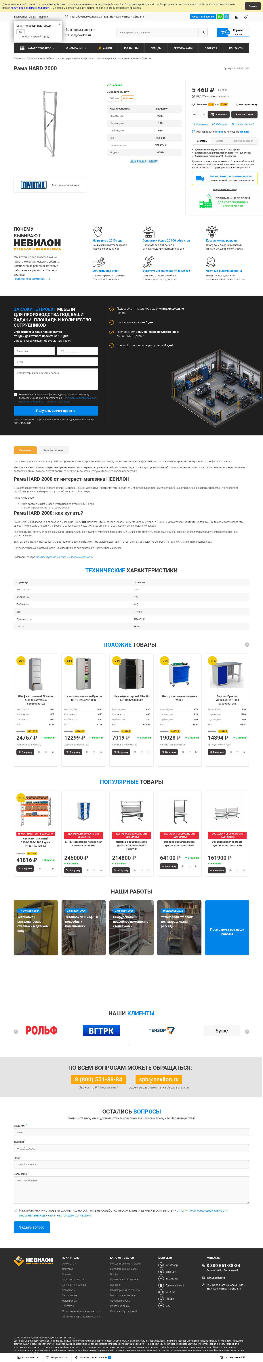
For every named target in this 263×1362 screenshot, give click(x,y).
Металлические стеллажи (125, 1263)
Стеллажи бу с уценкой (123, 1311)
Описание (25, 450)
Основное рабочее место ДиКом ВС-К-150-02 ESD (227, 843)
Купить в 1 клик (244, 114)
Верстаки (115, 1284)
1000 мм (113, 98)
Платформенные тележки (125, 1290)
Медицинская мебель (123, 1295)
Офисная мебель (120, 1300)
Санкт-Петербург (39, 16)
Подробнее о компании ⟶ (32, 279)
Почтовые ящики (120, 1306)
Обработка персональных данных (82, 1316)
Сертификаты (70, 1295)
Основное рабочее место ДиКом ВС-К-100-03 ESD (179, 843)
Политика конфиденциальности (81, 1311)
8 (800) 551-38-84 (98, 1079)
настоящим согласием (58, 401)
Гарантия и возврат (74, 1279)
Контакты (68, 1306)
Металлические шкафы (124, 1269)
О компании (69, 1263)
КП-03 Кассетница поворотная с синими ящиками (83, 843)
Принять (253, 6)
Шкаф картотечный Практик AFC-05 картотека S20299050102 (35, 700)
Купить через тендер (247, 104)
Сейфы (114, 1274)
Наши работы (70, 1300)
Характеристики (53, 450)
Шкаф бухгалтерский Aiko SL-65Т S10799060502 (131, 698)
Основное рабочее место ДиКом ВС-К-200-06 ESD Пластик (131, 845)
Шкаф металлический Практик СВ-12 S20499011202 (84, 698)
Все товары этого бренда (65, 185)
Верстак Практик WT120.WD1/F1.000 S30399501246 (227, 700)
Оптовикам (68, 1290)
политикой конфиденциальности (30, 7)
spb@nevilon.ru (80, 35)
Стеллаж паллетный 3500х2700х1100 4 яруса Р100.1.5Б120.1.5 (36, 842)
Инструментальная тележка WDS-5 (179, 698)
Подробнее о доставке (225, 189)
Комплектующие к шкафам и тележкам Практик (64, 557)
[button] (247, 644)
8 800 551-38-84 (81, 30)
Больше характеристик (144, 160)
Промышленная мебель (124, 1279)
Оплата (66, 1274)
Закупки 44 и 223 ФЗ (74, 1284)
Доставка (67, 1269)
